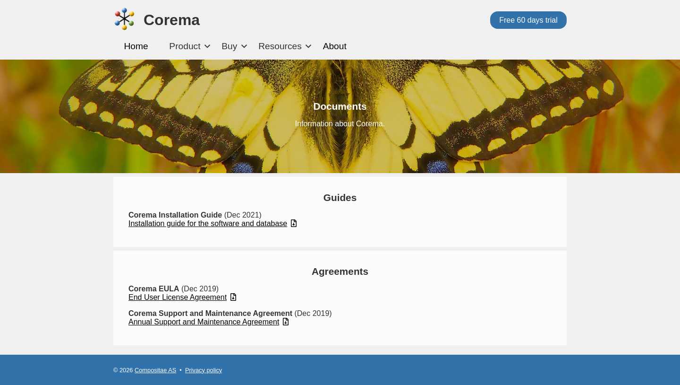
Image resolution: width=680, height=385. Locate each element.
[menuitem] (136, 47)
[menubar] (235, 47)
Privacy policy (203, 370)
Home (136, 46)
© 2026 (124, 370)
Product (184, 46)
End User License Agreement (182, 297)
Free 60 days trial (528, 20)
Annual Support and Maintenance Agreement (208, 322)
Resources (280, 46)
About (335, 46)
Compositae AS (155, 370)
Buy (229, 46)
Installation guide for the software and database (212, 223)
